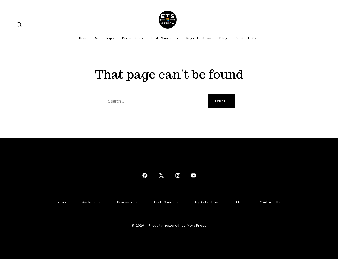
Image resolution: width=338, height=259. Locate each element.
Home (83, 38)
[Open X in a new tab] (161, 175)
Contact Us (245, 38)
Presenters (132, 38)
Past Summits (164, 38)
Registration (198, 38)
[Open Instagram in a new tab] (177, 175)
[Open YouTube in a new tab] (193, 175)
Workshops (104, 38)
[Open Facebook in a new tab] (145, 175)
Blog (223, 38)
